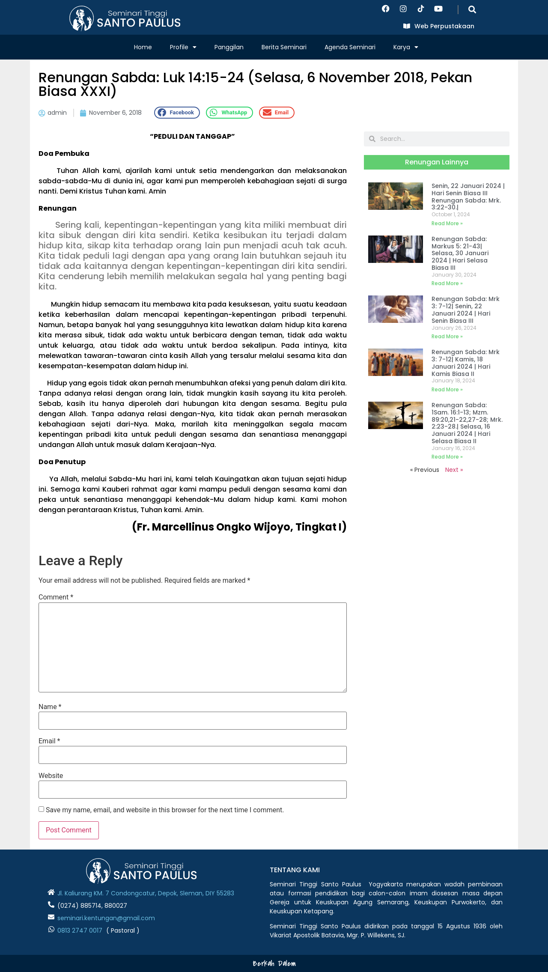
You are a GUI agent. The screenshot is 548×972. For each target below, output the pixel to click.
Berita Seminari (284, 47)
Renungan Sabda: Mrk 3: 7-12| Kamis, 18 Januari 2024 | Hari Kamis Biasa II (466, 363)
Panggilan (229, 47)
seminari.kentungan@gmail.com (106, 918)
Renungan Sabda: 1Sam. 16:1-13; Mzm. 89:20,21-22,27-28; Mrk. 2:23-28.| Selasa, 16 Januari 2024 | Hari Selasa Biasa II (467, 423)
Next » (454, 469)
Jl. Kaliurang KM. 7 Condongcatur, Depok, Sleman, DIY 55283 (145, 893)
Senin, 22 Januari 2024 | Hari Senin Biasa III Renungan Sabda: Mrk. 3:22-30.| (468, 197)
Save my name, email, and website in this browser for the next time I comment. (165, 810)
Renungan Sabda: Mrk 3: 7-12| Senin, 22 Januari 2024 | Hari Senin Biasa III (466, 310)
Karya (405, 47)
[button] (472, 9)
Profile (183, 47)
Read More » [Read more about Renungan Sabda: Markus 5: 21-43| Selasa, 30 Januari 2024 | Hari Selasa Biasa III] (447, 283)
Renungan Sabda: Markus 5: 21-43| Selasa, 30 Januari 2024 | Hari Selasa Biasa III (460, 253)
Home (143, 47)
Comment (56, 597)
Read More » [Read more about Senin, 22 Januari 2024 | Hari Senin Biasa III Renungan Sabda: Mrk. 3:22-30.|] (447, 223)
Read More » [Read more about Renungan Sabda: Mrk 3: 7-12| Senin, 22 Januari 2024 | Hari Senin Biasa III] (447, 336)
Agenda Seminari (350, 47)
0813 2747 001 (77, 930)
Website (51, 775)
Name (50, 707)
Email (49, 741)
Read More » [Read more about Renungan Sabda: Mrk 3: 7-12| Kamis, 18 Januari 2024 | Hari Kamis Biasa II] (447, 389)
